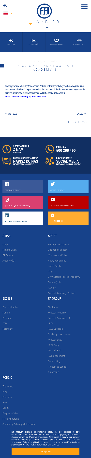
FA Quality (7, 255)
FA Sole (52, 287)
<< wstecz (11, 113)
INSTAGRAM (60, 164)
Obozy (5, 407)
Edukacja (7, 397)
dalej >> (81, 113)
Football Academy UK (59, 318)
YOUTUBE (77, 164)
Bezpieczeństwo (10, 413)
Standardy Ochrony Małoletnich (18, 424)
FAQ (4, 391)
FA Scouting (54, 361)
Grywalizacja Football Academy (64, 276)
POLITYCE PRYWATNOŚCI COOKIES (42, 445)
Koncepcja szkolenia (58, 244)
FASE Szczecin (55, 328)
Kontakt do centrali (57, 366)
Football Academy (57, 312)
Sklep (5, 402)
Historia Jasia (9, 249)
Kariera (6, 312)
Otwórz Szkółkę (10, 307)
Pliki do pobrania (10, 418)
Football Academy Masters (61, 293)
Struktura (53, 307)
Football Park (55, 350)
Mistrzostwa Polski (57, 255)
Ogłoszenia (53, 372)
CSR (4, 323)
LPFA (50, 323)
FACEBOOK (69, 164)
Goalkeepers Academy (59, 334)
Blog (50, 271)
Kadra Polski (54, 266)
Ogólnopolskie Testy (58, 249)
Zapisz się (7, 386)
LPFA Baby (53, 345)
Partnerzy (7, 328)
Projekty (6, 318)
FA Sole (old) (54, 282)
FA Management (56, 355)
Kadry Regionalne (57, 260)
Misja (5, 244)
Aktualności (8, 260)
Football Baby (55, 339)
